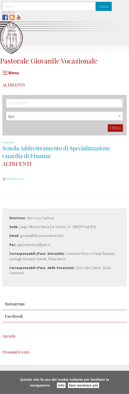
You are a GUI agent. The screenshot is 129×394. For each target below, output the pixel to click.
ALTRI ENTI (8, 142)
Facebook (14, 316)
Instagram (15, 303)
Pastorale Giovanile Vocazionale (48, 60)
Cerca (103, 6)
